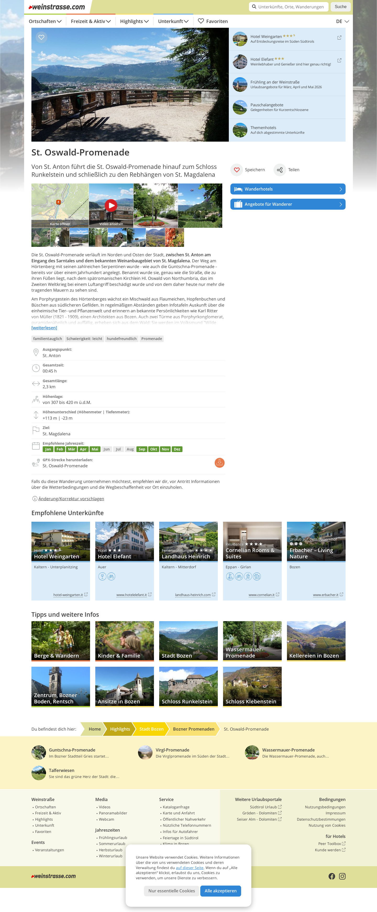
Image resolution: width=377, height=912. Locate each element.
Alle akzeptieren (221, 891)
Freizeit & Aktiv (88, 21)
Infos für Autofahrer (180, 831)
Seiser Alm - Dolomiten (259, 819)
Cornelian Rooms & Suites (252, 561)
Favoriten (213, 21)
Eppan (231, 566)
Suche (341, 6)
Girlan (245, 566)
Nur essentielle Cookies (171, 891)
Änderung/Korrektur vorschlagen (67, 499)
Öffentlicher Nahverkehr (184, 819)
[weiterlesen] (44, 328)
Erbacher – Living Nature (316, 561)
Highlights (131, 21)
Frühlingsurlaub (113, 837)
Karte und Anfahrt (179, 812)
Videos (104, 806)
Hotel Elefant (124, 561)
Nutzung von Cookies (327, 825)
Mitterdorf (187, 566)
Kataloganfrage (176, 806)
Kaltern (40, 566)
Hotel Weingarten (60, 561)
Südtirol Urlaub (266, 807)
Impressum (336, 812)
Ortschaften (42, 21)
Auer (102, 566)
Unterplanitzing (64, 566)
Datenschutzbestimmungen (321, 819)
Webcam (106, 819)
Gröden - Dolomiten (262, 813)
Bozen (295, 566)
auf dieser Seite (189, 867)
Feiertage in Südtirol (180, 837)
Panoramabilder (113, 812)
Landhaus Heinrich (188, 561)
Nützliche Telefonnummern (187, 825)
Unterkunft (170, 21)
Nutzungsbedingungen (325, 806)
